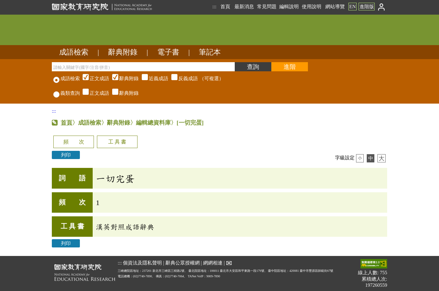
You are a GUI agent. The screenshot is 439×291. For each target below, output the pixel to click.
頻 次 (73, 142)
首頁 (225, 6)
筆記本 (210, 52)
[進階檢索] (289, 66)
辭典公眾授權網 (183, 262)
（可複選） (152, 78)
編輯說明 (289, 6)
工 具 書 (117, 142)
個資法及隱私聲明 (142, 262)
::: (214, 6)
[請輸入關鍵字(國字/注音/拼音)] (143, 66)
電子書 (168, 52)
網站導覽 (335, 6)
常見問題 (267, 6)
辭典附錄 (122, 52)
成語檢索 (73, 52)
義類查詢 (66, 93)
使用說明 (311, 6)
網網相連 (213, 262)
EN (352, 6)
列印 (66, 155)
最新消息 (244, 6)
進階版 (366, 6)
